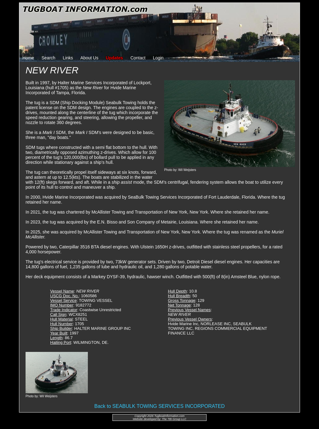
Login (158, 57)
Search (48, 57)
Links (68, 57)
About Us (89, 57)
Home (28, 57)
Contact (138, 57)
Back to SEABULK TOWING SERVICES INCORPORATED (159, 406)
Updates (114, 57)
